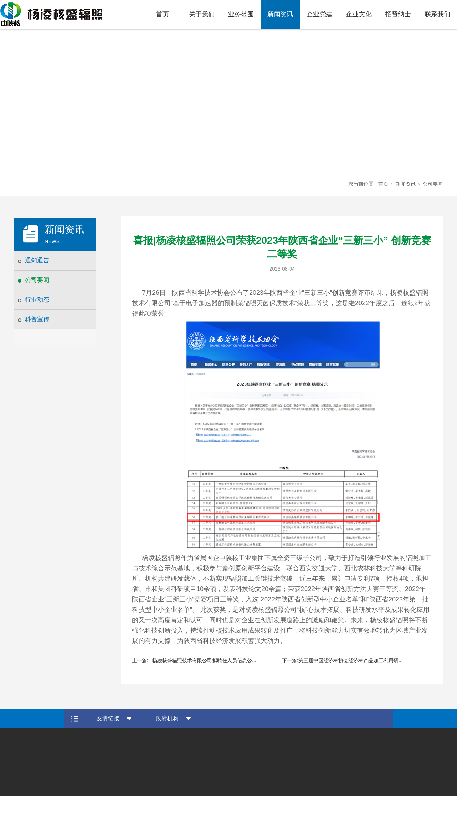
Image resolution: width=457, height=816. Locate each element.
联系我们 (437, 14)
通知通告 (37, 260)
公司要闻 (37, 280)
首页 (162, 14)
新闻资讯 (280, 14)
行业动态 (37, 299)
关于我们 (202, 14)
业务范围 (241, 14)
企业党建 (319, 14)
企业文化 (359, 14)
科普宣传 (37, 319)
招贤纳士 (398, 14)
